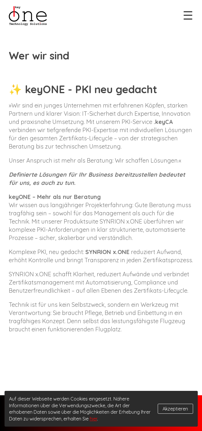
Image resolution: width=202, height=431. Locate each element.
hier (93, 419)
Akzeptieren (175, 409)
